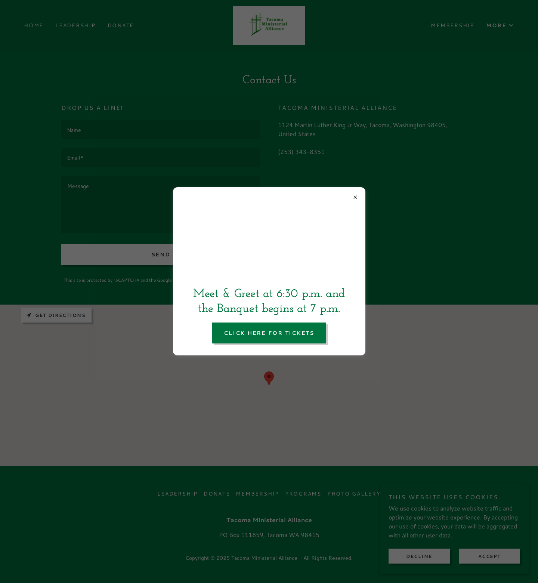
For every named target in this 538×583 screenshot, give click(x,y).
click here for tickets (269, 333)
